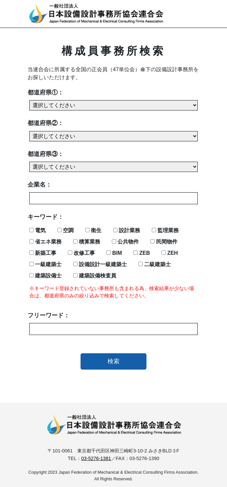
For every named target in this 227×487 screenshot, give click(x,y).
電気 (37, 230)
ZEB (141, 253)
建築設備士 (45, 275)
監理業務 (165, 230)
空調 (65, 230)
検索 (113, 361)
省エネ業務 (45, 241)
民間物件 (163, 241)
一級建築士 (45, 264)
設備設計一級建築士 (100, 264)
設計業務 (126, 230)
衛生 (93, 230)
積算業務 (86, 241)
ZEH (169, 253)
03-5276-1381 (96, 458)
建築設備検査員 (94, 275)
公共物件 (125, 241)
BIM (114, 253)
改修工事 (81, 253)
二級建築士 (154, 264)
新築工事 (42, 253)
